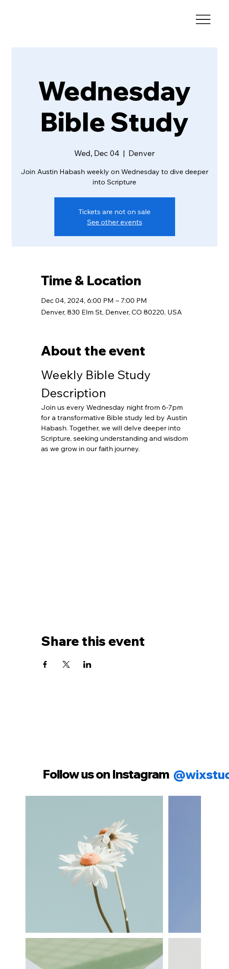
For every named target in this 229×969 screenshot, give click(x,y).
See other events (114, 222)
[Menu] (203, 19)
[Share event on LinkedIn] (87, 664)
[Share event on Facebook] (45, 664)
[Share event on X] (66, 664)
